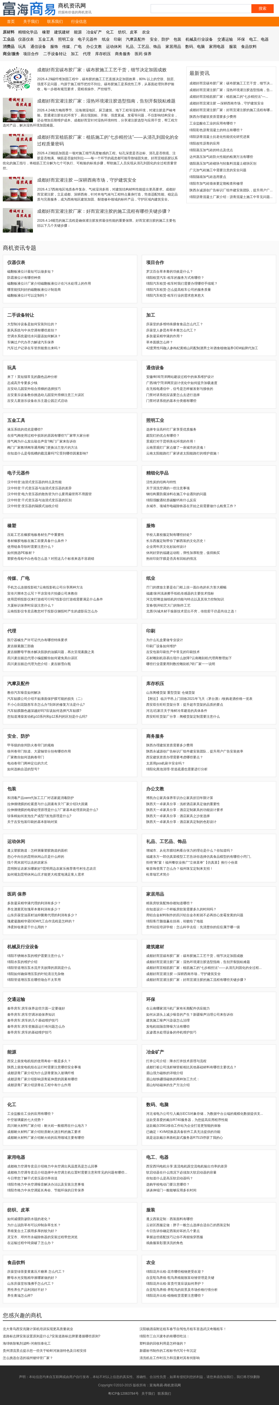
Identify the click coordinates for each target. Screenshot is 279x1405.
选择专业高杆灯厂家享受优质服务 (171, 429)
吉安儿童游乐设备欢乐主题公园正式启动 (37, 401)
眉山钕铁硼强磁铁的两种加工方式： (173, 1079)
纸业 (106, 39)
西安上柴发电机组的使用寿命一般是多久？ (39, 1061)
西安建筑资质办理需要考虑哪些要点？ (174, 757)
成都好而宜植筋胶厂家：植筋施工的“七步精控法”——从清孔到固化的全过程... (204, 968)
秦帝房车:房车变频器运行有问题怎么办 (36, 1026)
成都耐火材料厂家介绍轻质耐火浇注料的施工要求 (44, 1132)
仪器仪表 (26, 39)
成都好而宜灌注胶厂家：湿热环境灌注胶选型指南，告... (231, 90)
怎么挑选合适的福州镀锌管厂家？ (28, 1358)
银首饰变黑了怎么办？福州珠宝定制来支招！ (179, 869)
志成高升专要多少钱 (22, 383)
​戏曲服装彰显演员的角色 (164, 1243)
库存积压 (103, 54)
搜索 (262, 8)
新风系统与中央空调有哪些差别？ (32, 330)
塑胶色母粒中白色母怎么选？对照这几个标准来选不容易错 (50, 559)
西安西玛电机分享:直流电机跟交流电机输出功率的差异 (186, 1166)
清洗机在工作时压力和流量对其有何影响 (170, 1358)
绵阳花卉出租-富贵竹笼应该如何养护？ (175, 1284)
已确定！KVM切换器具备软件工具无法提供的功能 (183, 1132)
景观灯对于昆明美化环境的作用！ (171, 441)
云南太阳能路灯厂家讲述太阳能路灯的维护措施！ (183, 453)
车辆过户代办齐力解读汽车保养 (30, 342)
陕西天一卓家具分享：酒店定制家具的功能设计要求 (184, 810)
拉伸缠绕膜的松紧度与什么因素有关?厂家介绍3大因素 (47, 804)
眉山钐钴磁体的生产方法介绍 (168, 1085)
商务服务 (123, 54)
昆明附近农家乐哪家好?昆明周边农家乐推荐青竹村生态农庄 (51, 869)
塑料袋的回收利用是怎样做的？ (163, 1343)
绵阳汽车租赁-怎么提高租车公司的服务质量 (178, 290)
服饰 (54, 46)
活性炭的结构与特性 (161, 482)
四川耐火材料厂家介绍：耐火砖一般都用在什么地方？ (47, 1126)
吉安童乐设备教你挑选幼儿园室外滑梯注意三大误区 (45, 395)
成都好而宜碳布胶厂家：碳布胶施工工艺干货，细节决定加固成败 (102, 69)
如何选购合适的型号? (23, 769)
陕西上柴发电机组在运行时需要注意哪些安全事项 (44, 1067)
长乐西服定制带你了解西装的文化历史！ (176, 541)
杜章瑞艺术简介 (158, 874)
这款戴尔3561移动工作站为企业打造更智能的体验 (183, 1126)
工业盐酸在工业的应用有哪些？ (212, 123)
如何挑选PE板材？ (21, 553)
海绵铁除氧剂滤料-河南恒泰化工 (27, 1343)
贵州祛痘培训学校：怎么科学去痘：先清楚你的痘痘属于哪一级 (193, 927)
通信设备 (38, 46)
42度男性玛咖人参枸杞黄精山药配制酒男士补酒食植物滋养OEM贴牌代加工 (202, 348)
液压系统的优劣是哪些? (25, 429)
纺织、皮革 (128, 32)
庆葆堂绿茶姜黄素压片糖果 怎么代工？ (36, 1272)
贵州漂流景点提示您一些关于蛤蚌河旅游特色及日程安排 (44, 1351)
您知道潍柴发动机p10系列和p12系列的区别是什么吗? (47, 717)
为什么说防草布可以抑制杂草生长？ (34, 1225)
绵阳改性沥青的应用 (204, 143)
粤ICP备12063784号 (123, 1394)
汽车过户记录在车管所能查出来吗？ (34, 348)
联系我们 (55, 21)
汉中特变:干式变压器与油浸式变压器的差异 (39, 488)
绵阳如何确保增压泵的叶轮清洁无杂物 (35, 974)
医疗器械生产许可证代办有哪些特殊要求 (37, 640)
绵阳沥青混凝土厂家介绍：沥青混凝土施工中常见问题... (231, 197)
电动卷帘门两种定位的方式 (27, 763)
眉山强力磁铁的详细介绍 (164, 1073)
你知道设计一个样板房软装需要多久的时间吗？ (181, 909)
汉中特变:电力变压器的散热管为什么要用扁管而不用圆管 (49, 494)
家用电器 (217, 46)
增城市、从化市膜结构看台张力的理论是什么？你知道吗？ (189, 850)
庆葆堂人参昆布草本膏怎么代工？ (171, 330)
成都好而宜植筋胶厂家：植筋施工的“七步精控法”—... (228, 97)
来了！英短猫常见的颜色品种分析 (32, 377)
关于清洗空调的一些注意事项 (168, 488)
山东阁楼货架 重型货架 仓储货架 (170, 693)
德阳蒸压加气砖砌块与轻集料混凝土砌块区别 (222, 163)
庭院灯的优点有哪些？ (163, 436)
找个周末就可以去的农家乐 (27, 862)
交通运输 (225, 39)
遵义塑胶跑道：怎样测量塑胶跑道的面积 (37, 850)
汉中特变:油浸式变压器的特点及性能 (34, 482)
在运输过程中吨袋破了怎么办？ (30, 1243)
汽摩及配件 (135, 39)
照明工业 (66, 39)
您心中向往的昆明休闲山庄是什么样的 (35, 857)
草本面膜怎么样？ (159, 342)
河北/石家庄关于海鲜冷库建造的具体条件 (176, 711)
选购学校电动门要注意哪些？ (168, 1184)
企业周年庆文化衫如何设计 (166, 547)
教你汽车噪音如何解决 (24, 693)
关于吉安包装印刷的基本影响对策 (32, 822)
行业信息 (79, 21)
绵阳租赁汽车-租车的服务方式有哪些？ (175, 278)
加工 (75, 54)
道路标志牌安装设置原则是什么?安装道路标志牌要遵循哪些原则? (51, 1336)
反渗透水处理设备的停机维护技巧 (171, 1032)
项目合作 (31, 54)
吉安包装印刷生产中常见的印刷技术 (173, 652)
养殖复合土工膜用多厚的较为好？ (32, 1231)
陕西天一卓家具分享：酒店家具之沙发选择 (178, 816)
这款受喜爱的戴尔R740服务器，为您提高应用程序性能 (187, 1120)
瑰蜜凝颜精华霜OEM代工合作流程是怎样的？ (41, 921)
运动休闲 (114, 46)
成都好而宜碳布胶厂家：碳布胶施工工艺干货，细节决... (231, 83)
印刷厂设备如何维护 (161, 646)
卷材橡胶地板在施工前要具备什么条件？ (37, 541)
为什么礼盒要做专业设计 (164, 640)
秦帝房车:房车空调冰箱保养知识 (31, 1015)
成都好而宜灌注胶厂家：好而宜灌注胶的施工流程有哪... (231, 110)
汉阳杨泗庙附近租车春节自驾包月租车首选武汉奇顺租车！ (183, 1329)
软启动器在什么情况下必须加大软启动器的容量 (181, 1172)
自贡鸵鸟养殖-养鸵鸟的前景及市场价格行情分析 (182, 1290)
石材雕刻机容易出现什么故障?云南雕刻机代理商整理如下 (189, 658)
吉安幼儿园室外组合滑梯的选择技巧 (34, 389)
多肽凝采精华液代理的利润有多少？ (34, 903)
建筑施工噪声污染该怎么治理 (168, 1020)
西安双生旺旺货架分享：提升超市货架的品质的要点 (184, 705)
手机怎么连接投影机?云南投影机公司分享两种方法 (45, 587)
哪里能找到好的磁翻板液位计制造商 (34, 290)
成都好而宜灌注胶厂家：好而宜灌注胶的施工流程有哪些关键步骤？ (104, 211)
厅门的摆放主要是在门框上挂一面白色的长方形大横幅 (186, 587)
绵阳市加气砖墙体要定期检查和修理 (216, 183)
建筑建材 (62, 32)
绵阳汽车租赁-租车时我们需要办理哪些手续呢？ (182, 283)
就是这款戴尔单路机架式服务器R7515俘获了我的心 (184, 1138)
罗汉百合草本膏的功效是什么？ (169, 271)
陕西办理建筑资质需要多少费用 (212, 117)
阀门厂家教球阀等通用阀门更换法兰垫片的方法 (42, 447)
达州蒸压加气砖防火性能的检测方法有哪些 (221, 157)
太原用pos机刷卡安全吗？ (165, 763)
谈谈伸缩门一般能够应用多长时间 (171, 1190)
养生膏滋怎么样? (20, 1296)
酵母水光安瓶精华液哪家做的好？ (32, 1278)
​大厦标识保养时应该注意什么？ (30, 605)
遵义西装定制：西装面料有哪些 (169, 1219)
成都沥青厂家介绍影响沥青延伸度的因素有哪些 (42, 1079)
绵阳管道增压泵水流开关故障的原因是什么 (39, 968)
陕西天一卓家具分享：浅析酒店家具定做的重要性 (183, 804)
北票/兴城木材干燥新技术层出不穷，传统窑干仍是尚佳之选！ (191, 611)
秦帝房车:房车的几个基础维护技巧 (32, 1020)
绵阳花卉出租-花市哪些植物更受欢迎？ (175, 1272)
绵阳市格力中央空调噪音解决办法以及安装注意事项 (45, 1184)
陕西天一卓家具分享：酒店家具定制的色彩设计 (181, 822)
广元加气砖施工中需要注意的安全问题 (217, 170)
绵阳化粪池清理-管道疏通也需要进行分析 (177, 769)
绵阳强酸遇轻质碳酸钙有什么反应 (171, 500)
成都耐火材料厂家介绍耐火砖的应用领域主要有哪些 (45, 1138)
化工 (110, 32)
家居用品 (173, 46)
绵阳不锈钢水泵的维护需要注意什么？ (35, 956)
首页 (11, 21)
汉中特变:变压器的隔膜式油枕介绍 (32, 506)
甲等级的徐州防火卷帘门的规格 (30, 745)
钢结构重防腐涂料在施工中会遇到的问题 (176, 494)
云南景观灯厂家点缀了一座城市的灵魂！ (176, 447)
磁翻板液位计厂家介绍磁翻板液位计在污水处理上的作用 (49, 283)
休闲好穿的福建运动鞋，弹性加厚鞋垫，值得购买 (183, 553)
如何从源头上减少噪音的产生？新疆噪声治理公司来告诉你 (189, 1015)
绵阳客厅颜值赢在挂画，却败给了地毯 (174, 921)
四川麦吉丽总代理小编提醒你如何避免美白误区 (42, 658)
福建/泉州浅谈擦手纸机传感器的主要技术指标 (180, 593)
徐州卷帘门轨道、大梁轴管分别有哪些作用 (39, 751)
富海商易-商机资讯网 (165, 1385)
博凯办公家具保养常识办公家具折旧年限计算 (179, 798)
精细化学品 (28, 32)
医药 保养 (143, 54)
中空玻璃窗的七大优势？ (25, 1120)
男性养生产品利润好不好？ (27, 1290)
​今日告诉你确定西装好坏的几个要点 (173, 1231)
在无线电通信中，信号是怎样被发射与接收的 (179, 389)
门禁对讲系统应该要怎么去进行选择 (173, 395)
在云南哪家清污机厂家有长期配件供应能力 (178, 1008)
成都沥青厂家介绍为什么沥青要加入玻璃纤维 (40, 1073)
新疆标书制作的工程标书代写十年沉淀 (168, 1351)
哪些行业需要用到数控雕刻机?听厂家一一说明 (180, 664)
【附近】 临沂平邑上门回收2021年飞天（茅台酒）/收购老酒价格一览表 (199, 699)
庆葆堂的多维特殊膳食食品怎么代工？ (174, 324)
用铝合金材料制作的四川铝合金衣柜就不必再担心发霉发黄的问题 (194, 915)
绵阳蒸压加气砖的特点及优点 (211, 150)
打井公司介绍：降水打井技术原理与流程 (176, 1061)
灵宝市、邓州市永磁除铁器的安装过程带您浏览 (42, 1237)
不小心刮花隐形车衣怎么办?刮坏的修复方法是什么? (46, 705)
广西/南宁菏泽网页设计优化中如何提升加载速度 (181, 383)
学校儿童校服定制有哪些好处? (169, 535)
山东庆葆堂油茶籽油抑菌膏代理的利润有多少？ (42, 915)
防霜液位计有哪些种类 (24, 278)
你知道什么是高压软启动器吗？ (169, 1178)
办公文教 (94, 46)
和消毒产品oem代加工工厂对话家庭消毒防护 (40, 798)
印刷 (118, 39)
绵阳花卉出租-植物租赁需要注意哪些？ (175, 1296)
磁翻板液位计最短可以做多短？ (30, 271)
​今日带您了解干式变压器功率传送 (32, 1178)
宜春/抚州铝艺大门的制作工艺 (168, 605)
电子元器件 (87, 39)
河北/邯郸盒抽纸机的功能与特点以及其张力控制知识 (185, 599)
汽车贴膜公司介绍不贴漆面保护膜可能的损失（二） (45, 699)
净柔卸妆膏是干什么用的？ (27, 927)
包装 (177, 39)
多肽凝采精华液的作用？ (164, 336)
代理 (87, 54)
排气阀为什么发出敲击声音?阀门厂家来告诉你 (41, 441)
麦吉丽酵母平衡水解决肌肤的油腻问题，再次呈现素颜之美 (50, 652)
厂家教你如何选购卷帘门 (25, 757)
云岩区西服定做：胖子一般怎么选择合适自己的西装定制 (188, 1225)
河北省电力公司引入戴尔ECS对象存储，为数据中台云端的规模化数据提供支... (204, 1114)
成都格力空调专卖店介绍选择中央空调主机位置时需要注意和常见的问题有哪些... (67, 1172)
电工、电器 (259, 39)
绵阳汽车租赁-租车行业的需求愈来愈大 (175, 295)
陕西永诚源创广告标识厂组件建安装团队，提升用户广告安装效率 (194, 751)
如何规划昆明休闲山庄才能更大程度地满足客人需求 (45, 874)
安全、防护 (159, 39)
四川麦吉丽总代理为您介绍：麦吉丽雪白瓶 (39, 664)
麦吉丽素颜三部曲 (20, 646)
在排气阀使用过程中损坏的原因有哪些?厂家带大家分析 (48, 436)
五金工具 (46, 39)
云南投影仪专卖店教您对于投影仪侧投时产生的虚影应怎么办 (52, 611)
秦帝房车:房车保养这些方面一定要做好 (36, 1008)
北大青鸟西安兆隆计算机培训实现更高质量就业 (38, 1329)
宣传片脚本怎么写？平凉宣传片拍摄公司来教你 (42, 593)
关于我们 (31, 21)
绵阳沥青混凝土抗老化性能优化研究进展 (219, 137)
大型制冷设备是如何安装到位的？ (32, 324)
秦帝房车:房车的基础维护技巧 (29, 1032)
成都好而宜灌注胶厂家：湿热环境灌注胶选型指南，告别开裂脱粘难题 (106, 101)
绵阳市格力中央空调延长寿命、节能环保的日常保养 (45, 1190)
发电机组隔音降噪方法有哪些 (168, 1026)
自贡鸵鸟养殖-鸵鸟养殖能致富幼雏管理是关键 (180, 1278)
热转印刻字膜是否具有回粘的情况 (171, 559)
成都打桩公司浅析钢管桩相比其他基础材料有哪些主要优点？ (191, 1067)
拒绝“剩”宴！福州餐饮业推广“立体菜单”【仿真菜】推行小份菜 (192, 862)
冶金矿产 (94, 32)
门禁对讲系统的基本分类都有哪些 (171, 401)
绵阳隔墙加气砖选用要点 (207, 177)
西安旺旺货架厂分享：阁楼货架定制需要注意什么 (183, 717)
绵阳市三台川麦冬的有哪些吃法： (165, 1336)
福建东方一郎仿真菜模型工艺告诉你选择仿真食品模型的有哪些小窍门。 (199, 857)
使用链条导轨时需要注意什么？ (30, 547)
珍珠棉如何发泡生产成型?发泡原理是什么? (39, 816)
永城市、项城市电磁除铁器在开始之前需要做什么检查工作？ (191, 506)
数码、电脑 (195, 46)
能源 (78, 32)
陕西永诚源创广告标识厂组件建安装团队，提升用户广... (231, 190)
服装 (233, 46)
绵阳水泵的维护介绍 (22, 962)
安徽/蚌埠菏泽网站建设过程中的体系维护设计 (180, 377)
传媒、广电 (72, 46)
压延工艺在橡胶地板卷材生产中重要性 (35, 535)
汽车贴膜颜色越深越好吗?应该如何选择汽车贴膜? (44, 711)
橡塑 (46, 32)
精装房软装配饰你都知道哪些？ (169, 903)
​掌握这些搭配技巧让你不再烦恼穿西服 (174, 1237)
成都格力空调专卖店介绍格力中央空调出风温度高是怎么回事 (52, 1166)
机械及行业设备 (199, 39)
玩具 (22, 46)
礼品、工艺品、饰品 (143, 46)
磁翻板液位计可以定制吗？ (27, 295)
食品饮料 (249, 46)
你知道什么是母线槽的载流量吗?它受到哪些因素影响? (47, 453)
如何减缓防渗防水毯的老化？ (29, 1219)
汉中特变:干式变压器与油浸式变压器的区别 (39, 500)
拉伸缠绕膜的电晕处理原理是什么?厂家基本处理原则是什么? (52, 810)
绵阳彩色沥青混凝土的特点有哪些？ (216, 130)
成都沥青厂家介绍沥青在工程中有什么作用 (39, 1085)
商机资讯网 (72, 6)
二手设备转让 (55, 54)
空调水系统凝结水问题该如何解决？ (34, 336)
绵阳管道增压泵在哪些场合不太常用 (34, 980)
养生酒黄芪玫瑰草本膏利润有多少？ (34, 909)
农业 (146, 32)
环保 (241, 39)
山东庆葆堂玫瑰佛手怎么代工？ (30, 1284)
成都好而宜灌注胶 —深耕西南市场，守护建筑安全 (86, 180)
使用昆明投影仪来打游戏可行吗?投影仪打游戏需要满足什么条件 (55, 599)
